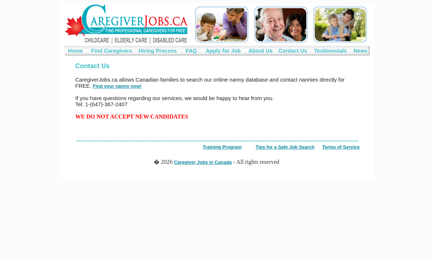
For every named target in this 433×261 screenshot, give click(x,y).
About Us (261, 50)
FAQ (191, 50)
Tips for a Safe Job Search (285, 147)
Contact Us (293, 50)
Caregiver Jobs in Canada (203, 162)
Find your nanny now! (117, 86)
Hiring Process (158, 50)
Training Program (222, 147)
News (360, 50)
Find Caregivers (111, 50)
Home (75, 50)
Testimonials (330, 50)
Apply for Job (223, 50)
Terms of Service (341, 147)
